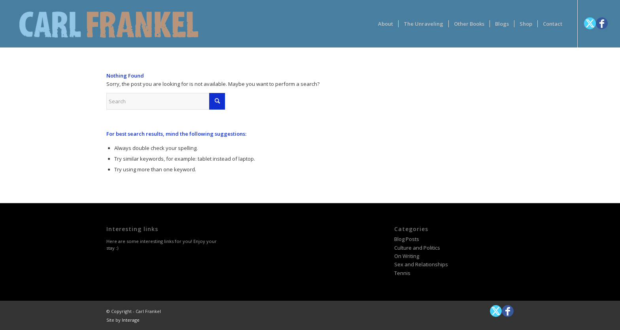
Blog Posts (406, 239)
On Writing (406, 256)
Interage (131, 320)
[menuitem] (385, 23)
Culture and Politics (417, 247)
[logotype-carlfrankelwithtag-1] (108, 23)
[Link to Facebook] (602, 23)
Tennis (402, 273)
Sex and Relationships (421, 264)
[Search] (165, 101)
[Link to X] (590, 23)
